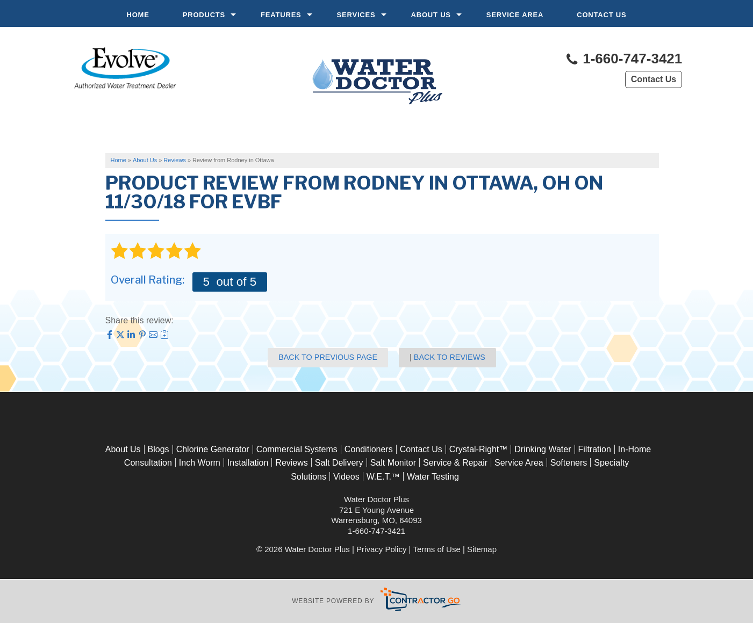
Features (281, 15)
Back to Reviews (449, 357)
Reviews (291, 462)
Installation (248, 462)
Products (204, 15)
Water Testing (433, 476)
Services (356, 15)
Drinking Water (542, 449)
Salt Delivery (339, 462)
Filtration (594, 449)
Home (138, 15)
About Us (431, 15)
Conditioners (369, 449)
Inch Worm (199, 462)
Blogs (158, 449)
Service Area (514, 15)
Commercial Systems (297, 449)
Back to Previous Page (327, 357)
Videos (346, 476)
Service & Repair (455, 462)
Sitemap (482, 549)
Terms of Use (436, 549)
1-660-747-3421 (623, 59)
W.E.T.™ (383, 476)
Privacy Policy (381, 549)
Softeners (568, 462)
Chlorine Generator (212, 449)
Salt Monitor (393, 462)
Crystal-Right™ (478, 449)
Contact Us (601, 15)
